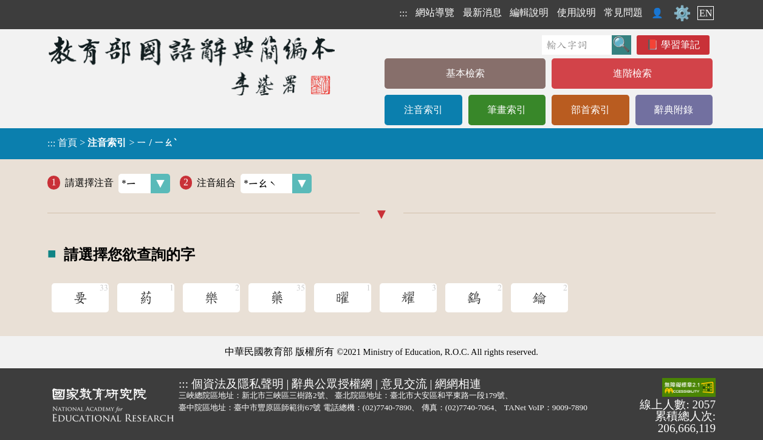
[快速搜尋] (577, 45)
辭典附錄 (673, 110)
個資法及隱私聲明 (237, 383)
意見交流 (404, 383)
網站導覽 (435, 12)
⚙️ (682, 13)
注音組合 (254, 183)
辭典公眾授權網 (332, 383)
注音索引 (423, 110)
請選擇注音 (117, 183)
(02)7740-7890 (387, 407)
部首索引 (590, 110)
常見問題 (623, 12)
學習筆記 (680, 45)
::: (403, 13)
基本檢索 (465, 73)
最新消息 (482, 12)
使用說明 (576, 12)
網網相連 (458, 383)
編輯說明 (529, 12)
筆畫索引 (506, 110)
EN (705, 13)
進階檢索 (632, 73)
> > (111, 142)
